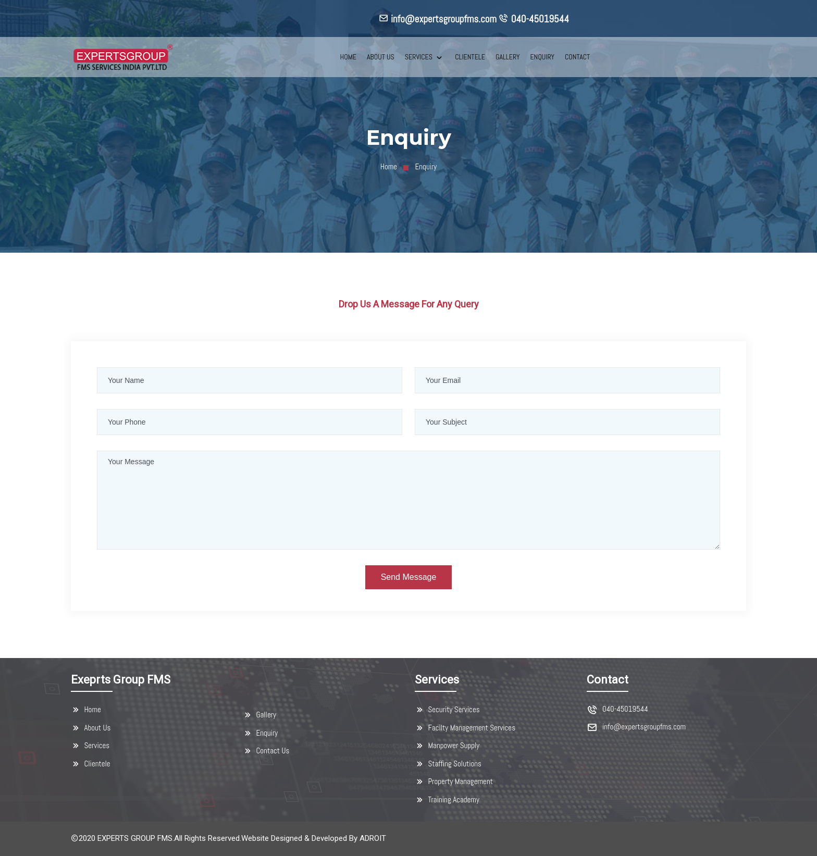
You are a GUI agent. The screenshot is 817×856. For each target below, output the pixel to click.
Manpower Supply (447, 745)
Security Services (447, 709)
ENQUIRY (542, 56)
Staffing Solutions (448, 764)
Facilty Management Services (465, 728)
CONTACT (577, 56)
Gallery (259, 715)
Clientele (90, 764)
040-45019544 (625, 709)
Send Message (409, 577)
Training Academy (447, 800)
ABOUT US (380, 56)
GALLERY (507, 56)
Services (90, 745)
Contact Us (266, 751)
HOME (348, 56)
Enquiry (260, 733)
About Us (90, 728)
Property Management (454, 781)
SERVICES (419, 56)
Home (388, 166)
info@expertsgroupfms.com (644, 727)
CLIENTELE (470, 56)
